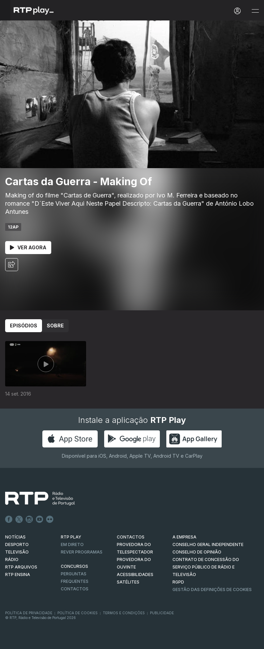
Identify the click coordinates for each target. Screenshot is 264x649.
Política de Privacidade (28, 613)
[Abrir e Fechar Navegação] (255, 11)
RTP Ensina (17, 574)
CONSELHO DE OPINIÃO (196, 552)
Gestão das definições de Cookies (212, 589)
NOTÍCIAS (15, 537)
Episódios (23, 325)
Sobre (55, 325)
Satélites (128, 582)
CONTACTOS (130, 537)
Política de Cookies (77, 613)
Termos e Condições (124, 613)
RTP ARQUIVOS (21, 567)
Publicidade (162, 613)
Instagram (29, 519)
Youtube (39, 519)
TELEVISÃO (17, 552)
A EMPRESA (184, 537)
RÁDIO (11, 559)
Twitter (19, 519)
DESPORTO (17, 544)
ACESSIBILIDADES (135, 574)
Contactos (74, 588)
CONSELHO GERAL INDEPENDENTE (208, 544)
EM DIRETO (72, 544)
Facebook (9, 519)
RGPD (178, 582)
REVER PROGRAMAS (81, 552)
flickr (50, 519)
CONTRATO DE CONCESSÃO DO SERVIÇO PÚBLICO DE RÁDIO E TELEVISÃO (205, 567)
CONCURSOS (74, 566)
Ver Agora (28, 247)
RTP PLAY (71, 537)
